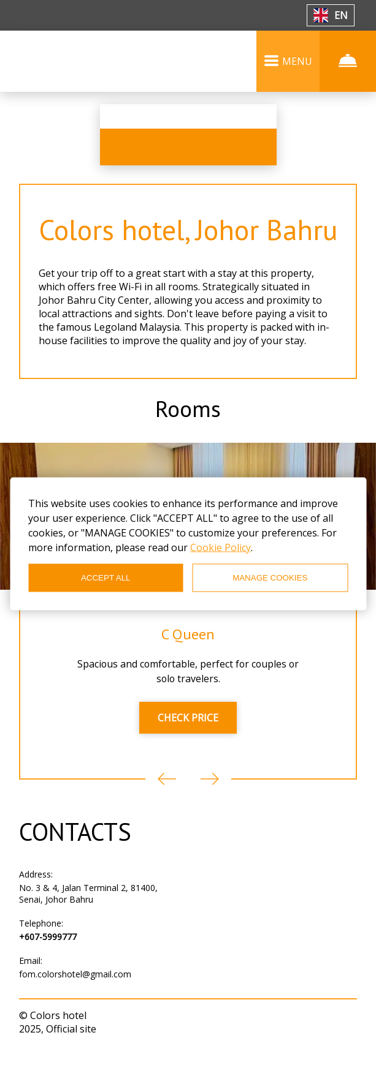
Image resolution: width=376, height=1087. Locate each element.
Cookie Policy (220, 547)
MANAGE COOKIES (269, 577)
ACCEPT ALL (106, 577)
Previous (166, 815)
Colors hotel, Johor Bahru (188, 245)
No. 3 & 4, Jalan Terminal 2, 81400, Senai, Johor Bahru (88, 929)
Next (209, 815)
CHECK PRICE (188, 754)
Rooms (188, 442)
